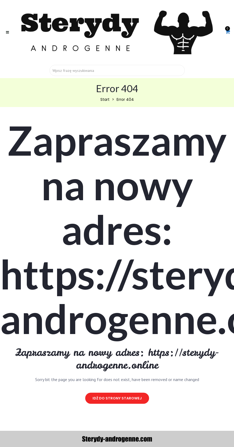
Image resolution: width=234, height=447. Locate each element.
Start (105, 99)
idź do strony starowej (117, 398)
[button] (227, 32)
